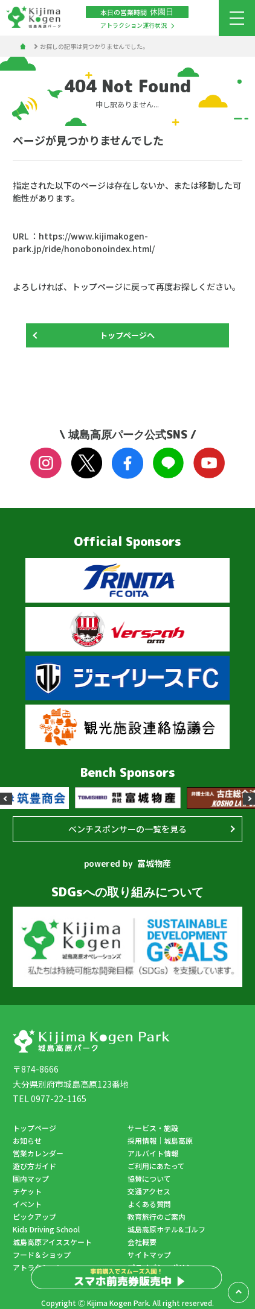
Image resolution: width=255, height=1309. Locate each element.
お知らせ (27, 1140)
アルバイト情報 (153, 1153)
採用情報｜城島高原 (160, 1140)
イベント (27, 1204)
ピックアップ (34, 1216)
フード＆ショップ (42, 1254)
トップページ (34, 1128)
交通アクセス (149, 1191)
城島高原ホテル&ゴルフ (166, 1229)
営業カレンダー (38, 1153)
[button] (6, 799)
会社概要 (142, 1242)
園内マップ (31, 1178)
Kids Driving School (46, 1229)
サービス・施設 (153, 1128)
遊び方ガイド (34, 1166)
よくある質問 (149, 1204)
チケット (27, 1191)
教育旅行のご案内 (157, 1216)
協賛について (149, 1178)
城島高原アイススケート (52, 1242)
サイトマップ (149, 1254)
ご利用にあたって (156, 1166)
